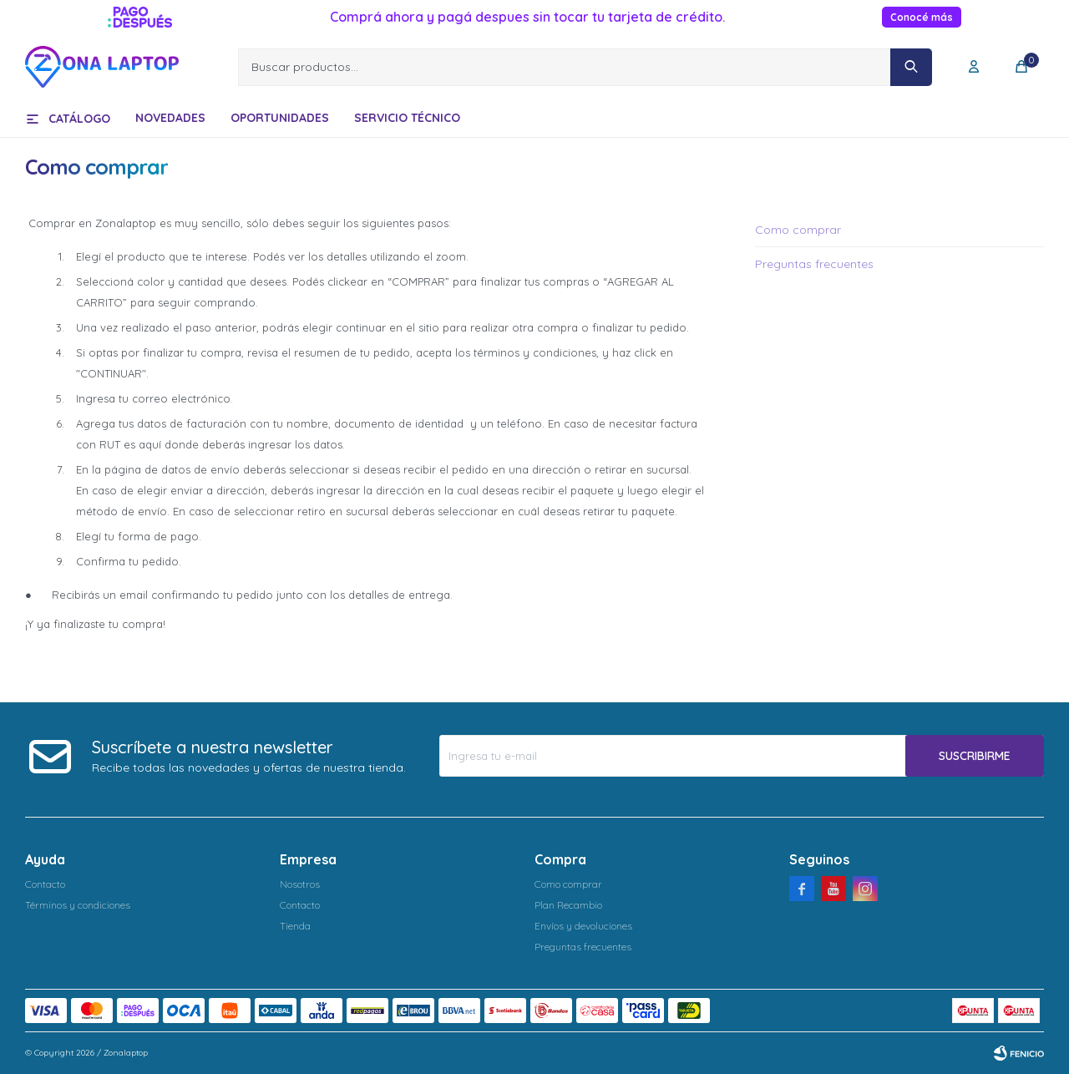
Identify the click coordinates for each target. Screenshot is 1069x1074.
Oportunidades (280, 117)
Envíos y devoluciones (583, 925)
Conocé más (921, 17)
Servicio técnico (407, 117)
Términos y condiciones (77, 905)
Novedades (170, 117)
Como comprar (798, 229)
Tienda (295, 925)
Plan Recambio (568, 905)
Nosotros (300, 884)
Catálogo (79, 118)
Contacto (45, 884)
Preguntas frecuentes (814, 263)
